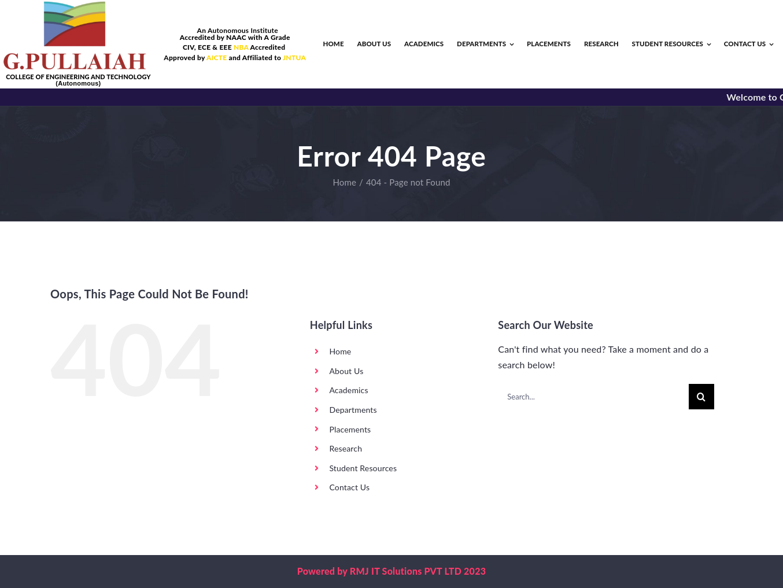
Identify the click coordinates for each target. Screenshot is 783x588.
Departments (352, 410)
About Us (346, 371)
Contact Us (349, 487)
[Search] (701, 396)
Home (340, 351)
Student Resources (363, 468)
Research (345, 448)
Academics (348, 390)
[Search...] (593, 396)
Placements (350, 429)
